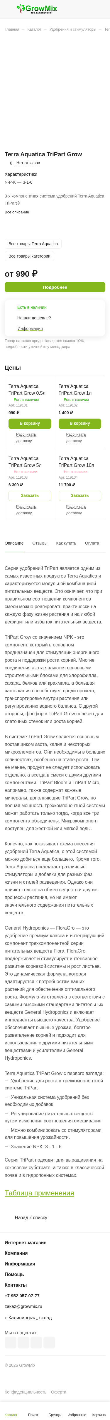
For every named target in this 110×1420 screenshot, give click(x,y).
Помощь (14, 1274)
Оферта (58, 1392)
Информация (20, 1263)
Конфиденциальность (25, 1392)
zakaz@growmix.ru (23, 1306)
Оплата (92, 543)
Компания (16, 1253)
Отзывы (39, 543)
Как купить (66, 543)
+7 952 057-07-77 (22, 1295)
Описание (14, 543)
